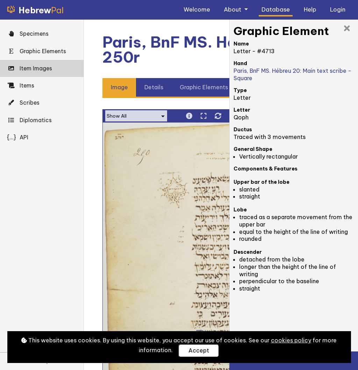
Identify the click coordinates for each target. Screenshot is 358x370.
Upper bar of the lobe (261, 182)
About (233, 9)
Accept (198, 350)
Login (337, 9)
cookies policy (291, 340)
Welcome (197, 9)
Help (310, 9)
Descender (248, 252)
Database (276, 9)
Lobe (240, 210)
